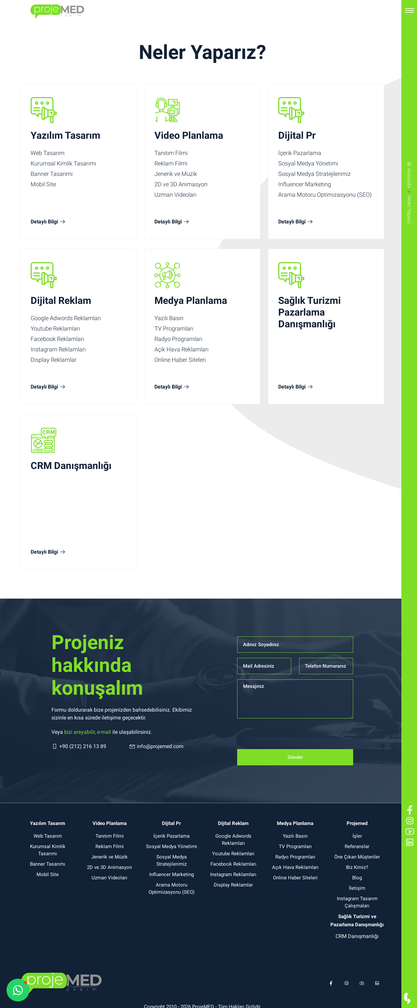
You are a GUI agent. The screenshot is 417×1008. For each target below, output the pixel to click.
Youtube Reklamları (55, 328)
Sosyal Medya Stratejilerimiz (314, 173)
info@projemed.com (156, 746)
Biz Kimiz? (357, 867)
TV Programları (173, 328)
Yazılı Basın (168, 318)
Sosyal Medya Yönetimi (308, 163)
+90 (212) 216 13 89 (78, 746)
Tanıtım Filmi (171, 152)
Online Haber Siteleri (180, 359)
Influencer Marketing (304, 184)
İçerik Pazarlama (299, 152)
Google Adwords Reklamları (66, 318)
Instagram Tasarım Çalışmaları (357, 902)
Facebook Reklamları (57, 338)
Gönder (295, 757)
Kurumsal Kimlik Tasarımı (63, 163)
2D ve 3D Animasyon (181, 184)
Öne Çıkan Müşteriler (357, 857)
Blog (357, 878)
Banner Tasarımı (52, 173)
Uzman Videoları (175, 194)
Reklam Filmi (170, 163)
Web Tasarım (48, 152)
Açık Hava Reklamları (181, 349)
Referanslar (357, 846)
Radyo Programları (178, 338)
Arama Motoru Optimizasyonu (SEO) (325, 194)
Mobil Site (43, 184)
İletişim (357, 888)
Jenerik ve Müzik (175, 173)
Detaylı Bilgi (48, 222)
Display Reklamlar (54, 359)
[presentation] (286, 736)
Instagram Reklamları (58, 349)
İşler (357, 836)
